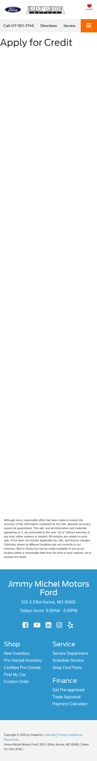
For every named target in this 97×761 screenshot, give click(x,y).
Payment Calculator (70, 704)
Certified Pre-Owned (22, 667)
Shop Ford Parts (67, 667)
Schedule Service (68, 660)
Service (69, 26)
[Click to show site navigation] (89, 25)
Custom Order (16, 681)
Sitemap (50, 734)
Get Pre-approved (69, 690)
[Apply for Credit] (48, 284)
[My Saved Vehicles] (89, 7)
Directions (48, 26)
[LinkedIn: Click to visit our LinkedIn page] (48, 625)
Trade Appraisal (67, 697)
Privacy (63, 734)
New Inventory (17, 653)
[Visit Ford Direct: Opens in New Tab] (25, 749)
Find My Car (15, 674)
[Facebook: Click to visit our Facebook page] (25, 625)
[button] (18, 25)
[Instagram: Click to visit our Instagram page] (59, 625)
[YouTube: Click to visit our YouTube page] (37, 625)
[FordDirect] (17, 729)
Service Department (70, 653)
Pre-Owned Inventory (23, 660)
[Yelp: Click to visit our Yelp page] (70, 625)
